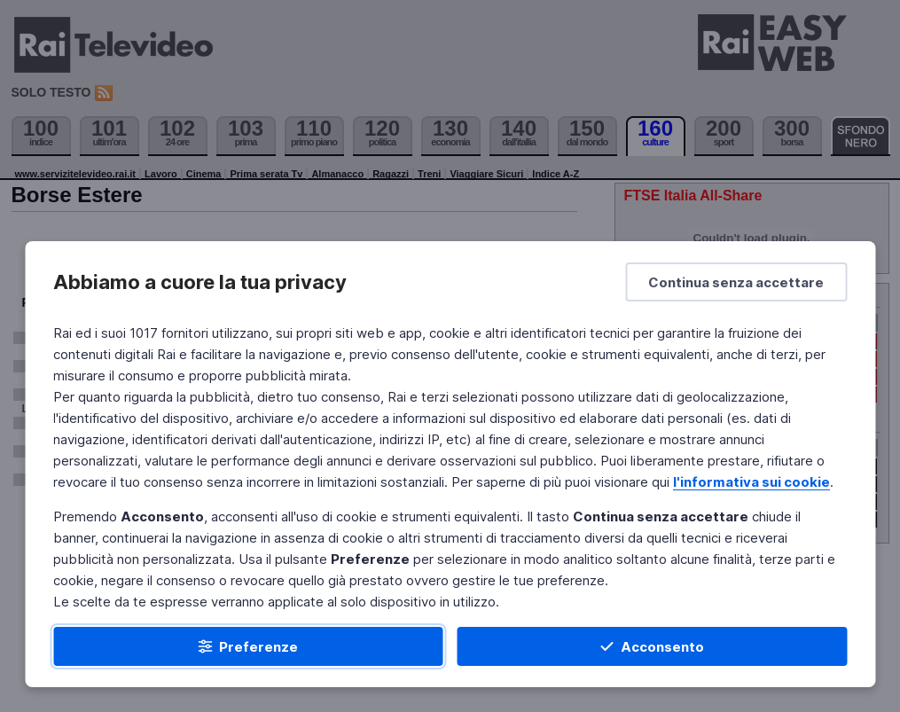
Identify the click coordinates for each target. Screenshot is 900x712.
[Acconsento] (653, 646)
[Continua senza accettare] (736, 281)
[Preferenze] (248, 646)
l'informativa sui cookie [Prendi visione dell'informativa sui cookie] (751, 481)
